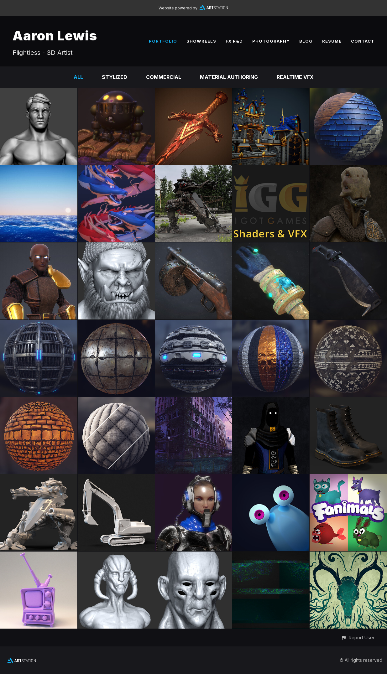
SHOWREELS (201, 41)
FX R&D (234, 41)
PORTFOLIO (163, 41)
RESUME (332, 41)
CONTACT (362, 41)
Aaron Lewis (55, 36)
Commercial (163, 77)
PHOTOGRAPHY (271, 41)
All (78, 77)
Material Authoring (229, 77)
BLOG (306, 41)
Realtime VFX (295, 77)
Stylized (114, 77)
